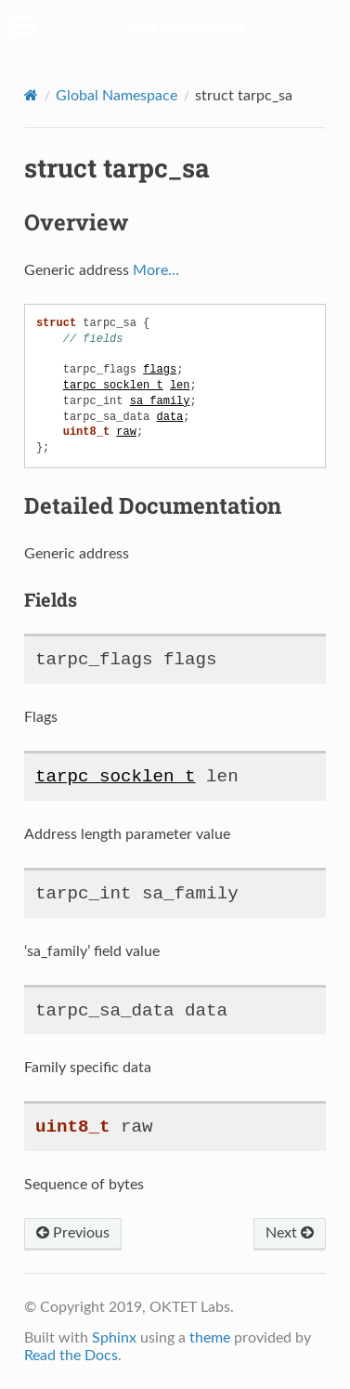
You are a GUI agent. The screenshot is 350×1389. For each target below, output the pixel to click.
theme (209, 1337)
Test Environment (187, 28)
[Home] (31, 95)
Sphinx (114, 1337)
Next (290, 1232)
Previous (73, 1232)
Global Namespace (116, 95)
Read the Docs (71, 1355)
